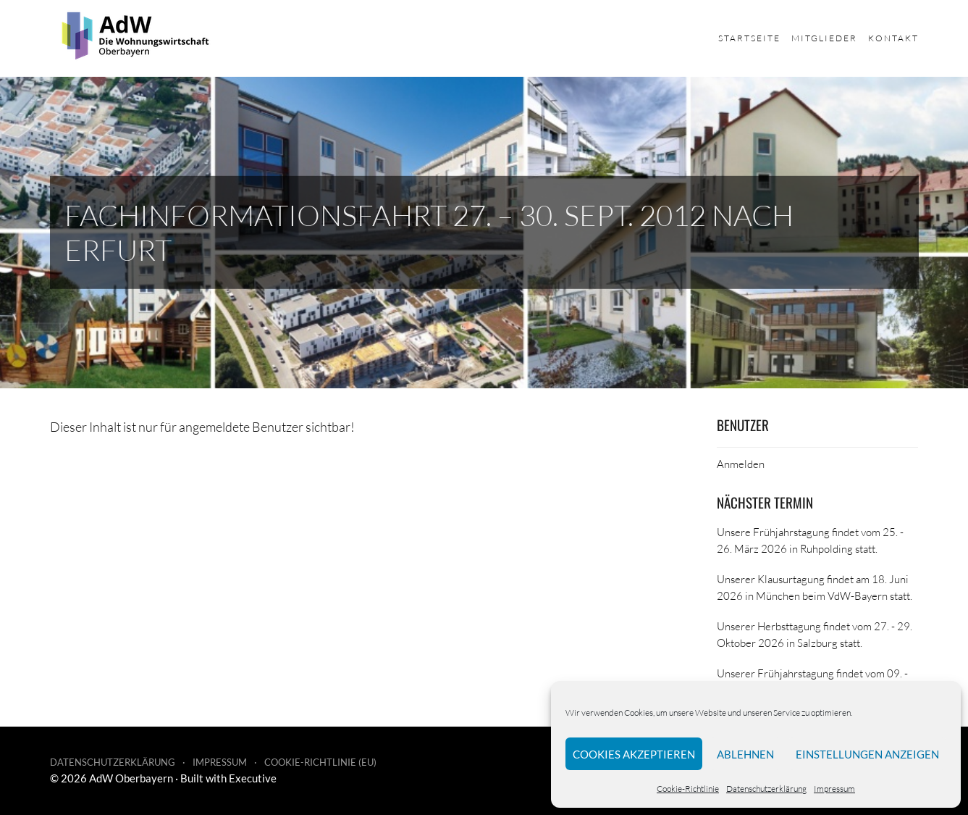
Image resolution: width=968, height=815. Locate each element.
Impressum (834, 788)
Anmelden (741, 463)
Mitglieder (824, 38)
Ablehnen (745, 754)
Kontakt (893, 38)
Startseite (749, 38)
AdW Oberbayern (131, 778)
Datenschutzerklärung (766, 788)
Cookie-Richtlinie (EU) (320, 762)
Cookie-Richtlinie (688, 788)
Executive (253, 778)
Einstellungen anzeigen (867, 754)
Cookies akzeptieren (634, 754)
